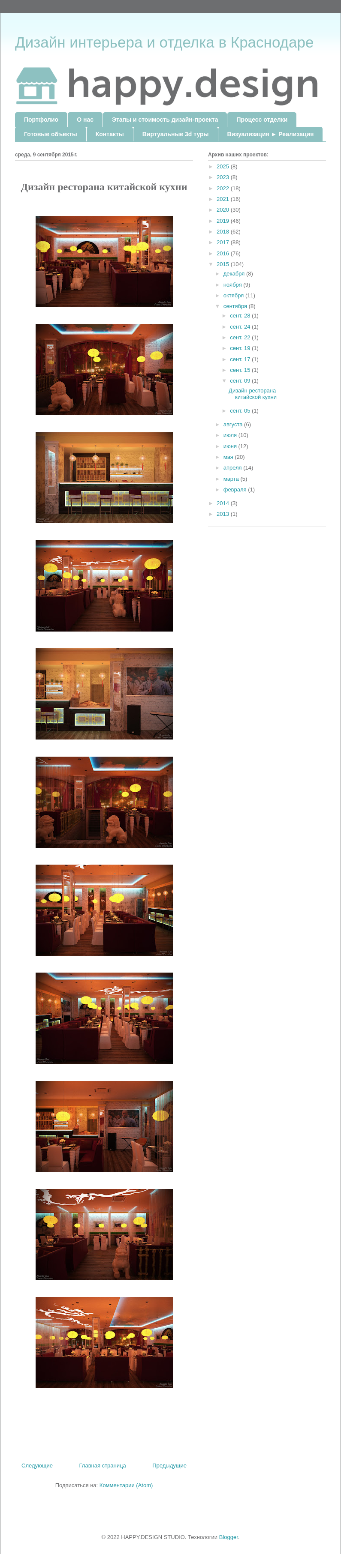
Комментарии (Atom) (126, 1485)
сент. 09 (241, 380)
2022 (224, 188)
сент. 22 (241, 337)
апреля (233, 467)
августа (233, 424)
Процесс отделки (261, 119)
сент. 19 (241, 348)
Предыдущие (169, 1465)
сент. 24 (241, 326)
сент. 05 (241, 410)
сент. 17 (241, 359)
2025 (224, 166)
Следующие (37, 1465)
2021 (224, 199)
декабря (234, 273)
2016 (224, 253)
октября (234, 295)
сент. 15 (241, 370)
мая (229, 457)
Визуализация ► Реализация (270, 134)
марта (232, 479)
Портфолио (41, 119)
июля (230, 435)
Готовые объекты (50, 134)
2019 (224, 221)
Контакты (110, 134)
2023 (224, 177)
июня (230, 446)
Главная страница (102, 1465)
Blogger (228, 1537)
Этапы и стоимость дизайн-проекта (165, 119)
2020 (224, 210)
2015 (224, 264)
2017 (224, 242)
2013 (224, 514)
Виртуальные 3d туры (175, 134)
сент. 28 (241, 315)
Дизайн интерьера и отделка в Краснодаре (164, 42)
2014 (224, 503)
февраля (235, 489)
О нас (85, 119)
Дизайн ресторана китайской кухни (253, 394)
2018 (224, 231)
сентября (236, 306)
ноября (233, 284)
